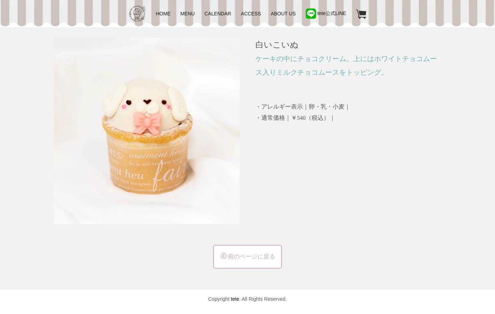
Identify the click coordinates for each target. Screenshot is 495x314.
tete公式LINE (326, 13)
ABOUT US (283, 13)
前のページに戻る (248, 256)
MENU (187, 13)
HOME (163, 13)
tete (235, 299)
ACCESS (251, 13)
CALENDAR (217, 13)
